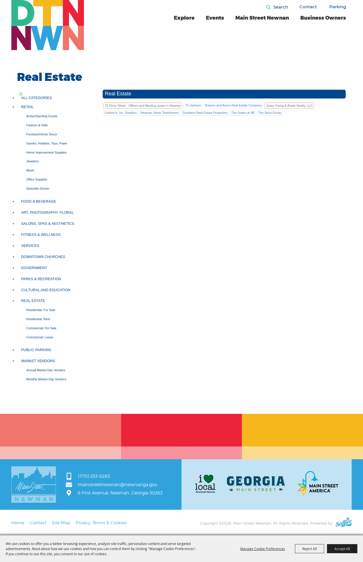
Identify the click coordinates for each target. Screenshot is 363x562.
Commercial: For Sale (41, 328)
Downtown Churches (43, 257)
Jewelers (32, 161)
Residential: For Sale (40, 310)
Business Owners (323, 17)
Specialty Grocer (37, 188)
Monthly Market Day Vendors (46, 379)
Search (280, 7)
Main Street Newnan (262, 17)
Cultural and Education (45, 290)
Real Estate (33, 301)
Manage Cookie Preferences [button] (262, 548)
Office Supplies (36, 179)
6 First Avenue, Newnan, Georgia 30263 (120, 493)
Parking (337, 7)
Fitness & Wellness (40, 234)
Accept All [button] (342, 548)
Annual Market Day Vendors (45, 370)
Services (30, 246)
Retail (27, 107)
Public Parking (36, 350)
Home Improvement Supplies (46, 152)
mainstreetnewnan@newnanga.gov (117, 484)
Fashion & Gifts (37, 125)
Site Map (61, 522)
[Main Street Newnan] (47, 25)
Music (30, 170)
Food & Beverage (38, 201)
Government (34, 268)
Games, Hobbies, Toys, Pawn (46, 143)
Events (215, 17)
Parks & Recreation (41, 279)
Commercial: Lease (39, 337)
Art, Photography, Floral (47, 212)
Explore (184, 17)
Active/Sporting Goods (41, 116)
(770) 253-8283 (94, 476)
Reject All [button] (309, 548)
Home (17, 522)
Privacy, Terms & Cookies (101, 522)
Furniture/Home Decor (41, 134)
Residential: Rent (38, 319)
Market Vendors (38, 361)
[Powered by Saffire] (344, 523)
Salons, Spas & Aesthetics (47, 223)
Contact (308, 7)
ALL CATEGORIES (36, 98)
